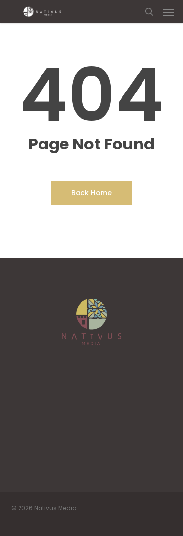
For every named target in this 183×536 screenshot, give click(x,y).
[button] (168, 12)
